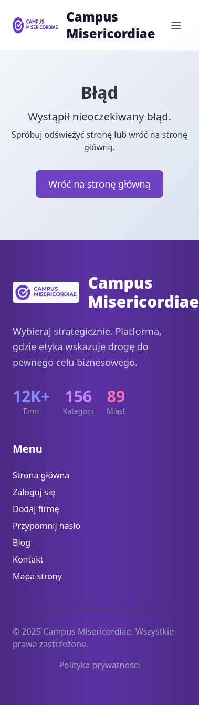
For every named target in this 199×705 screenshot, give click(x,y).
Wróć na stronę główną (99, 184)
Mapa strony (37, 576)
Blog (21, 542)
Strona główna (41, 475)
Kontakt (28, 559)
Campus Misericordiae (110, 25)
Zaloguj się (34, 492)
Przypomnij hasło (46, 526)
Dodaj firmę (36, 509)
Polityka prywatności (99, 665)
